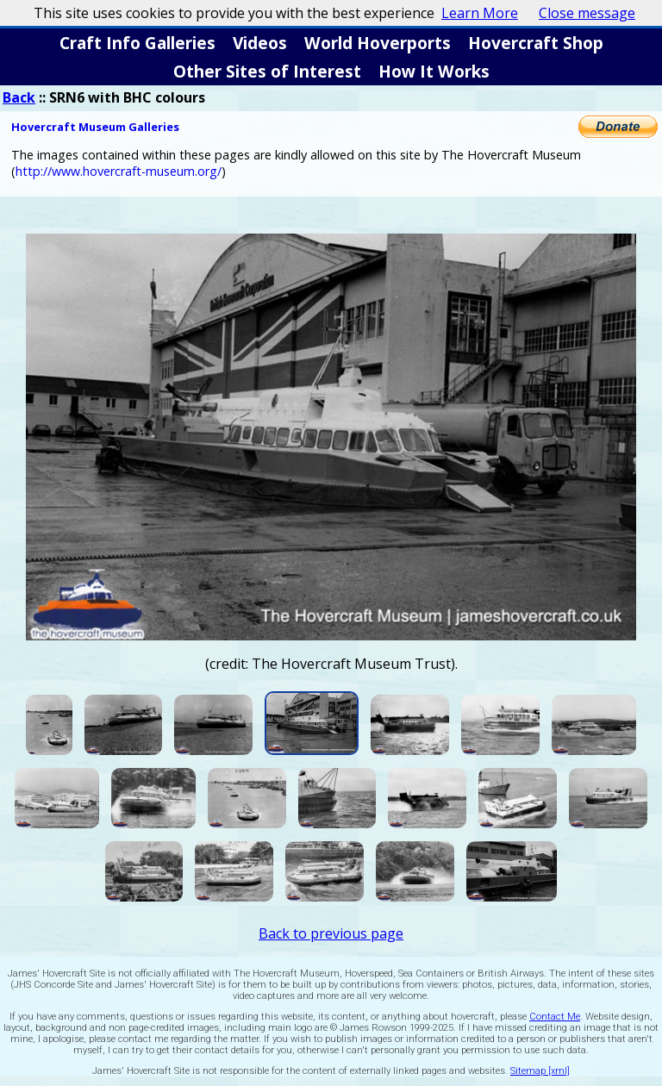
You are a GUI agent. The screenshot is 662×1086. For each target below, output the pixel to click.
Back (19, 97)
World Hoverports (377, 42)
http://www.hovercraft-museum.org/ (119, 171)
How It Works (434, 71)
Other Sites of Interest (267, 71)
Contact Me (554, 1016)
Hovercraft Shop (535, 42)
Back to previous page (331, 933)
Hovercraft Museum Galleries (95, 126)
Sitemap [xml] (540, 1071)
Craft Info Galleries (137, 42)
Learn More (479, 12)
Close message (587, 12)
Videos (260, 42)
